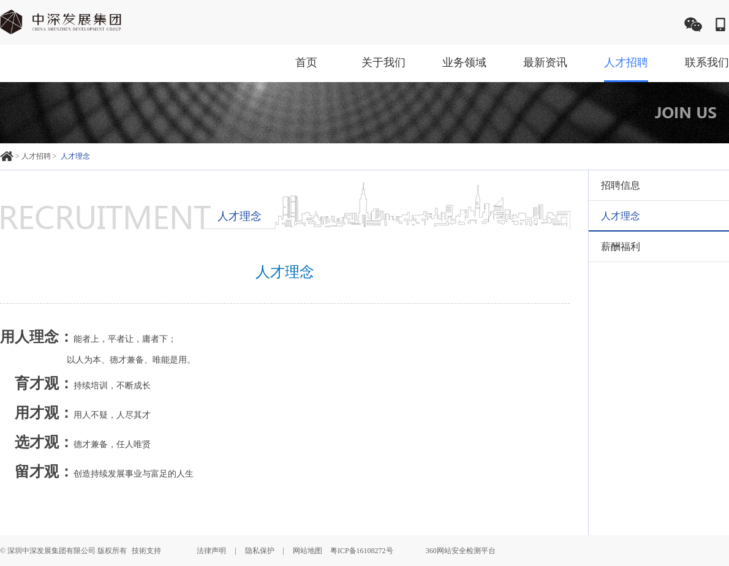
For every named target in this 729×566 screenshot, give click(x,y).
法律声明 (211, 550)
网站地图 (307, 550)
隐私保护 (259, 550)
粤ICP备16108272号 (361, 550)
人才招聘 (36, 156)
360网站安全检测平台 (461, 550)
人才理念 (75, 156)
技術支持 (146, 550)
